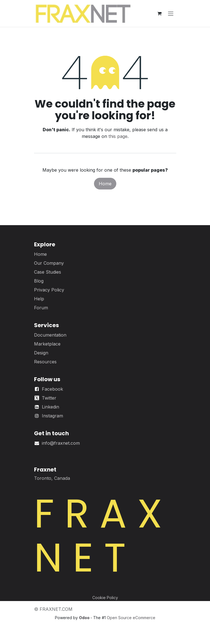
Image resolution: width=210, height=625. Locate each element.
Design (41, 353)
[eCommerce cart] (159, 13)
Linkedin (50, 407)
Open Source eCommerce (131, 617)
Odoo (84, 617)
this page (117, 136)
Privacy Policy (49, 290)
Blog (39, 281)
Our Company (49, 263)
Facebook (52, 389)
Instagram (52, 416)
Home (105, 183)
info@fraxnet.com (61, 443)
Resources (45, 361)
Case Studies (47, 272)
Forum (41, 307)
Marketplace (47, 344)
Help (39, 298)
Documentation (50, 335)
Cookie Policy (105, 597)
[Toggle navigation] (170, 13)
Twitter (49, 398)
